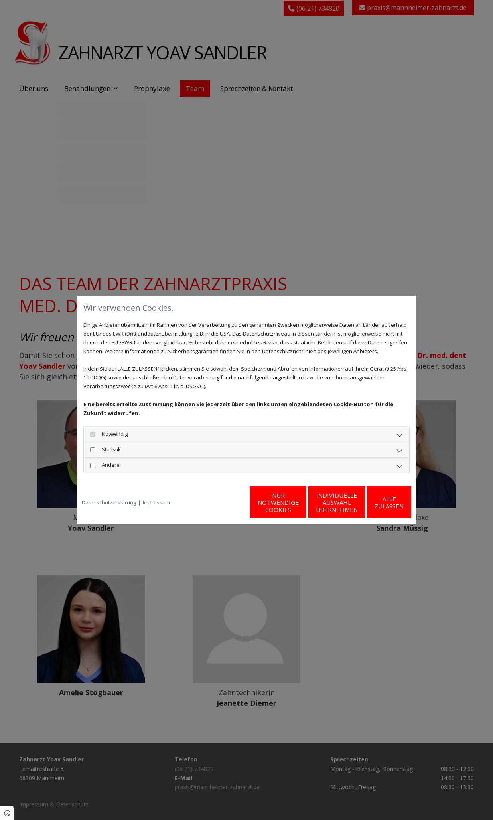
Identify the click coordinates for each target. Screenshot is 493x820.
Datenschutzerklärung (109, 502)
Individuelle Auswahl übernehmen (298, 502)
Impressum (156, 502)
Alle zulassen (374, 502)
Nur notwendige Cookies (222, 502)
